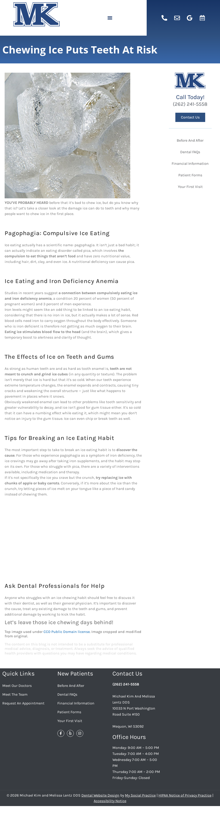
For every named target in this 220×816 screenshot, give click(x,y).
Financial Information (75, 703)
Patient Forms (69, 712)
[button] (110, 18)
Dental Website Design (100, 795)
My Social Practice (140, 795)
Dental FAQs (67, 694)
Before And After (70, 685)
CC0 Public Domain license (66, 631)
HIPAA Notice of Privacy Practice (184, 795)
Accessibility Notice (110, 801)
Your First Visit (69, 721)
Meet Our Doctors (17, 685)
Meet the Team (15, 694)
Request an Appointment (23, 703)
